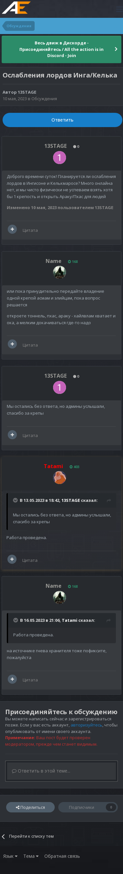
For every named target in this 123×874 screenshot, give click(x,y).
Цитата (30, 230)
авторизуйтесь (86, 725)
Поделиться (30, 807)
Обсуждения (44, 98)
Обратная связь (62, 856)
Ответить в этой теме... (41, 771)
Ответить (62, 120)
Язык (10, 856)
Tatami (69, 620)
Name (54, 261)
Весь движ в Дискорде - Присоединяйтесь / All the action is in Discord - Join (61, 49)
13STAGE (27, 92)
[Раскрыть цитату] (16, 500)
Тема (31, 856)
